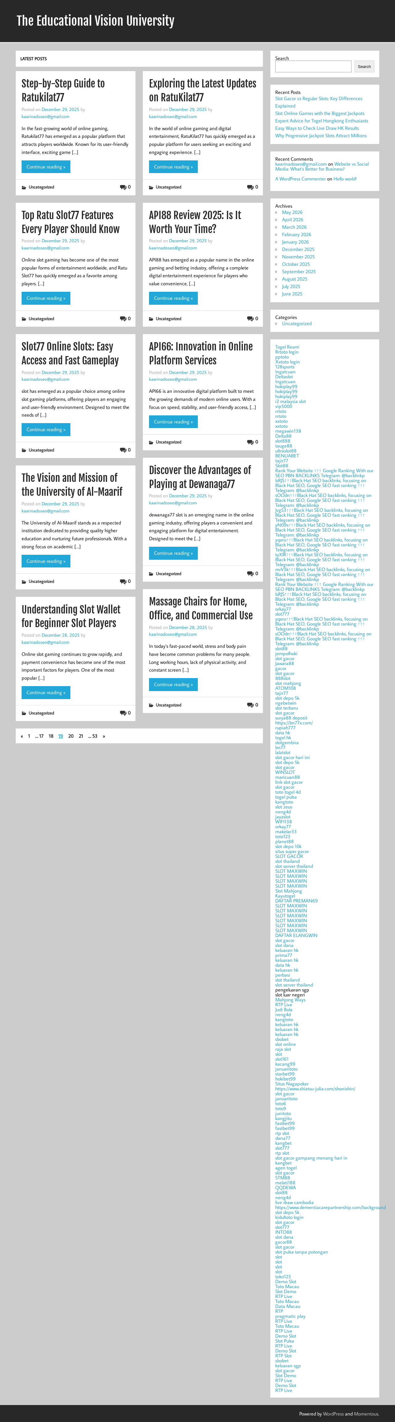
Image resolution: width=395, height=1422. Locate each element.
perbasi (282, 975)
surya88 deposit (291, 718)
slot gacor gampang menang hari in (311, 1158)
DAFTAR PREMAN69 (296, 901)
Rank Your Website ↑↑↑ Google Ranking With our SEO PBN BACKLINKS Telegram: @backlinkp (324, 472)
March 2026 (294, 227)
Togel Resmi (287, 347)
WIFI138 (283, 821)
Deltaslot (284, 376)
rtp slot (282, 1133)
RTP (279, 1311)
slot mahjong (288, 683)
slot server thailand (294, 866)
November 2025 (298, 256)
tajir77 (281, 460)
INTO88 (283, 1232)
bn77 (280, 747)
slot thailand (287, 861)
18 (51, 735)
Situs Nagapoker (292, 1083)
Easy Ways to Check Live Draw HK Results (317, 128)
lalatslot (282, 752)
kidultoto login (289, 1217)
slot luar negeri (324, 1192)
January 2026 (295, 242)
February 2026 (296, 234)
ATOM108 (285, 688)
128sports (284, 366)
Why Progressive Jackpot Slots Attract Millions (321, 135)
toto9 (280, 1108)
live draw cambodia (294, 1202)
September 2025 (299, 271)
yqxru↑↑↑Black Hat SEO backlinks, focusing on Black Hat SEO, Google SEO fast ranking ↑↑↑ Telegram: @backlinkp (321, 545)
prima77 (283, 955)
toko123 (283, 1276)
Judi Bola (284, 1009)
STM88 (282, 1177)
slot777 (282, 614)
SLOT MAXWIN (291, 871)
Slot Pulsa (284, 1341)
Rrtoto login (287, 352)
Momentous (366, 1414)
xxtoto (281, 421)
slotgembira (287, 742)
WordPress (333, 1414)
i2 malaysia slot (290, 401)
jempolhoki (286, 653)
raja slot (283, 1049)
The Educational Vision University (95, 21)
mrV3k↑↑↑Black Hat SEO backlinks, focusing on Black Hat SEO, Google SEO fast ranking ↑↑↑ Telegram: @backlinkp (322, 574)
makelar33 (286, 831)
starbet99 (285, 1074)
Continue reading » (46, 166)
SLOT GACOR (289, 856)
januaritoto (286, 1069)
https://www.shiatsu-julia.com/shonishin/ (315, 1088)
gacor (280, 668)
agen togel (286, 1168)
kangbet (283, 1143)
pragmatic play (290, 1316)
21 (81, 735)
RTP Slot (283, 1355)
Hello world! (345, 179)
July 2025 (291, 286)
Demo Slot (285, 1281)
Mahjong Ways (290, 999)
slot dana (284, 945)
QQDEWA (285, 1187)
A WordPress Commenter (300, 179)
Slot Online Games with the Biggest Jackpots (319, 113)
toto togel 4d (288, 792)
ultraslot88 (286, 451)
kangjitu (283, 1118)
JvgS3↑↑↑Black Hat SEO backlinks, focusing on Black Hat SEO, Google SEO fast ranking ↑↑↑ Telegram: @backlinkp (321, 515)
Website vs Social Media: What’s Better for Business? (322, 166)
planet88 (284, 841)
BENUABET (287, 455)
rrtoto (280, 411)
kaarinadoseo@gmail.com (45, 116)
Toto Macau (287, 1286)
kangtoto (284, 802)
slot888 (282, 441)
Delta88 (283, 436)
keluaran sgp (288, 1365)
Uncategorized (41, 187)
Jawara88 (284, 663)
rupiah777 (285, 727)
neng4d (283, 812)
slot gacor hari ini (292, 757)
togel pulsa (286, 797)
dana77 (282, 1138)
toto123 (282, 836)
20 (70, 735)
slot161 (282, 1059)
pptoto (282, 357)
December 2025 (298, 249)
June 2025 (292, 294)
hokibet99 (285, 1079)
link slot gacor (289, 782)
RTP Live (283, 1004)
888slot (282, 678)
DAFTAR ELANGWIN (296, 935)
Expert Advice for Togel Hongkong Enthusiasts (321, 120)
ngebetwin (286, 703)
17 (41, 735)
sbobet (282, 1039)
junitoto (283, 1113)
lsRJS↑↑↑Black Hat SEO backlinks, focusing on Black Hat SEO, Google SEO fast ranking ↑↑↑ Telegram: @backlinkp (320, 485)
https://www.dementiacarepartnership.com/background (330, 1207)
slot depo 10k (288, 846)
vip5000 (283, 406)
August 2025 (294, 279)
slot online (285, 1044)
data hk (282, 732)
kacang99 (285, 1064)
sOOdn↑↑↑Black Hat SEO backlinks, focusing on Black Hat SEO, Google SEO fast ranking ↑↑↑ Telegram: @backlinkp (323, 500)
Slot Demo (285, 1291)
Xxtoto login (287, 362)
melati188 (285, 1182)
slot (278, 1054)
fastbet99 (285, 1123)
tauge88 (283, 446)
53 (95, 735)
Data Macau (287, 1306)
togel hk (283, 737)
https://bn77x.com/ (294, 722)
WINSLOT (285, 772)
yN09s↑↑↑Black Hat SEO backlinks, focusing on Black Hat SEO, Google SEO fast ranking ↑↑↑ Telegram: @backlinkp (322, 530)
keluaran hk (286, 950)
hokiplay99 (286, 386)
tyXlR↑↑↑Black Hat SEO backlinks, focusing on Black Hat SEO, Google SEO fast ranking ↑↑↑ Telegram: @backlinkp (321, 559)
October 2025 (296, 264)
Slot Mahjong (288, 891)
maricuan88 (287, 777)
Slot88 (281, 465)
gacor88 (283, 1242)
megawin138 (288, 431)
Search (282, 58)
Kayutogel (285, 896)
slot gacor (284, 658)
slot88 (281, 648)
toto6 (280, 1103)
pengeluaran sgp (324, 1190)
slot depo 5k (287, 698)
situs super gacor (292, 851)
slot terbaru (286, 708)
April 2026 (292, 219)
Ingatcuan (285, 371)
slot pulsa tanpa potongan (301, 1252)
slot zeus (283, 807)
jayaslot (282, 816)
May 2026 (292, 212)
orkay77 (283, 609)
